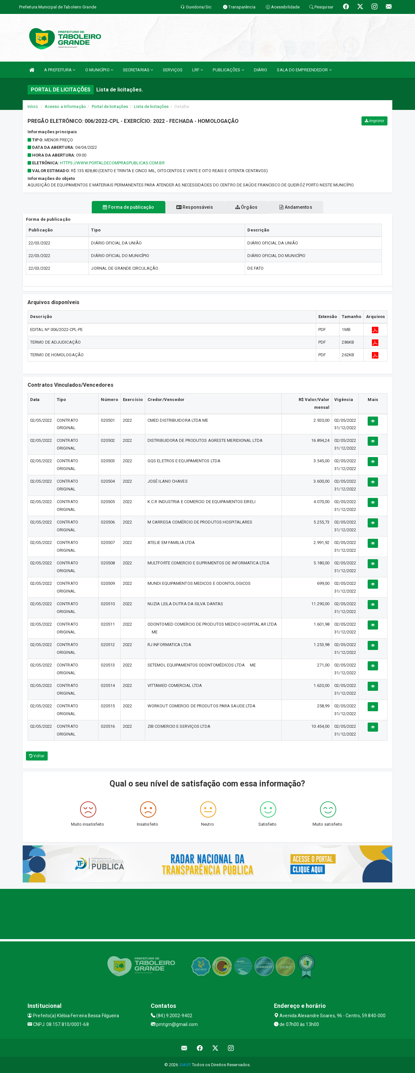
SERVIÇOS (173, 69)
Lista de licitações (151, 106)
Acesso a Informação (65, 106)
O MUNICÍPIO (99, 69)
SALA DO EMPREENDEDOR (304, 69)
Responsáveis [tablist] (192, 207)
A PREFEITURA (59, 69)
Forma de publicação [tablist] (121, 207)
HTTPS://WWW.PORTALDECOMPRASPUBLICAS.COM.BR (112, 162)
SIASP (184, 1064)
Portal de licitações (110, 106)
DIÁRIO (260, 69)
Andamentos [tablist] (303, 207)
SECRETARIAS (138, 69)
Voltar (36, 756)
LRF (197, 69)
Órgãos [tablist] (249, 207)
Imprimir (374, 121)
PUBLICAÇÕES (228, 69)
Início (33, 106)
